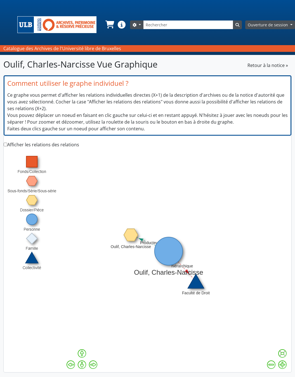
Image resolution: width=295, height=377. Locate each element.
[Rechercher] (188, 24)
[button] (109, 24)
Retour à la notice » (267, 65)
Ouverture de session (268, 24)
